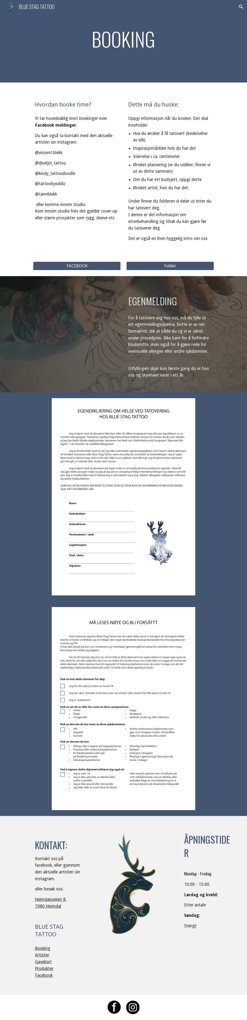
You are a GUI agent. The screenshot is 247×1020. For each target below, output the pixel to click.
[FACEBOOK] (76, 266)
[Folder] (170, 266)
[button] (241, 7)
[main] (123, 41)
